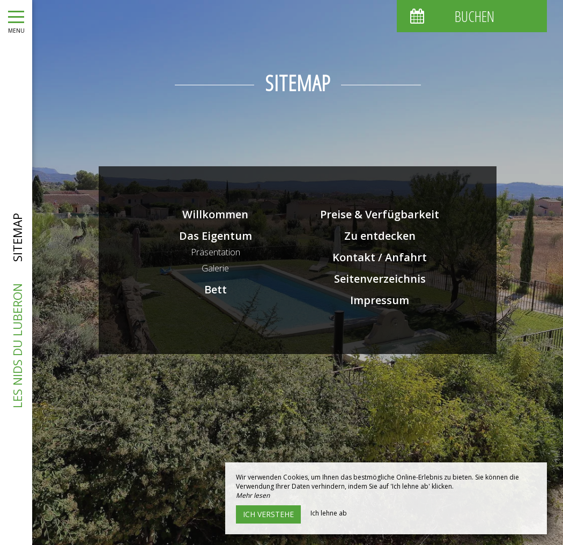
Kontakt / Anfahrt (379, 257)
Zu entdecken (380, 236)
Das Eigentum (215, 236)
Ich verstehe (268, 514)
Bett (215, 289)
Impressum (379, 300)
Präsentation (215, 252)
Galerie (215, 268)
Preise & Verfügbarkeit (379, 214)
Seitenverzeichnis (380, 278)
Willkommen (215, 214)
